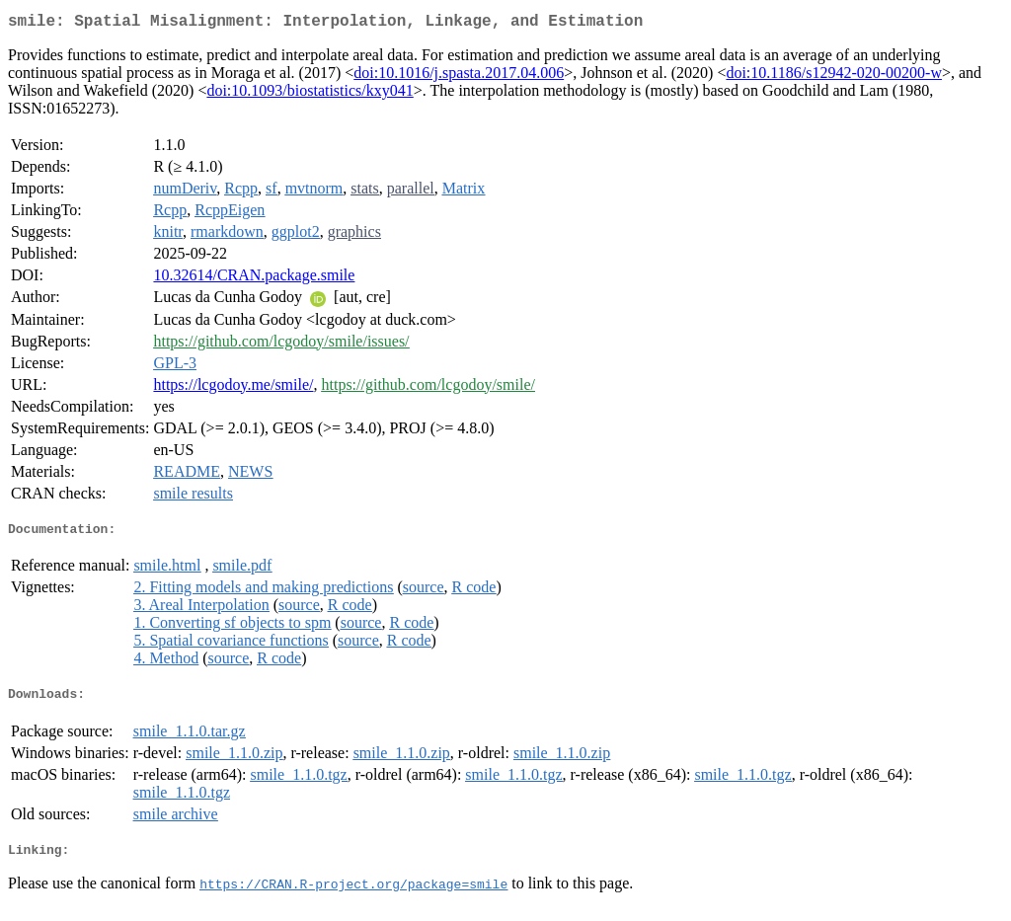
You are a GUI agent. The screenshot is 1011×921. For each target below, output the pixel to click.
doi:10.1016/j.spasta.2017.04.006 (458, 76)
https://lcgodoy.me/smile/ (233, 388)
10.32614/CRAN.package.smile (253, 278)
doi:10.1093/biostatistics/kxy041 (309, 94)
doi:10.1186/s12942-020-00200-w (834, 76)
